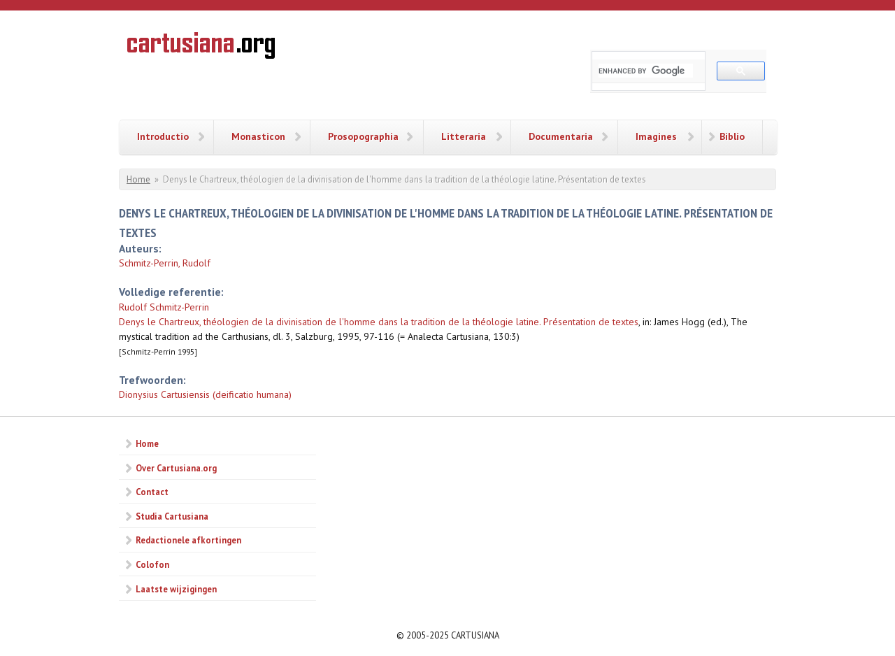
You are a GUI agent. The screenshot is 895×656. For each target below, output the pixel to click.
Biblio (732, 136)
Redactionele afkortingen (188, 540)
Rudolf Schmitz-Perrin (164, 307)
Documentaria (561, 136)
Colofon (152, 564)
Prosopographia (363, 136)
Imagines (656, 136)
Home (138, 179)
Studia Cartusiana (172, 516)
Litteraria (463, 136)
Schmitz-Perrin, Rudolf (164, 263)
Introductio (163, 136)
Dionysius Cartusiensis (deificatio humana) (205, 394)
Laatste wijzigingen (176, 588)
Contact (152, 491)
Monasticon (258, 136)
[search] (646, 71)
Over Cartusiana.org (176, 467)
